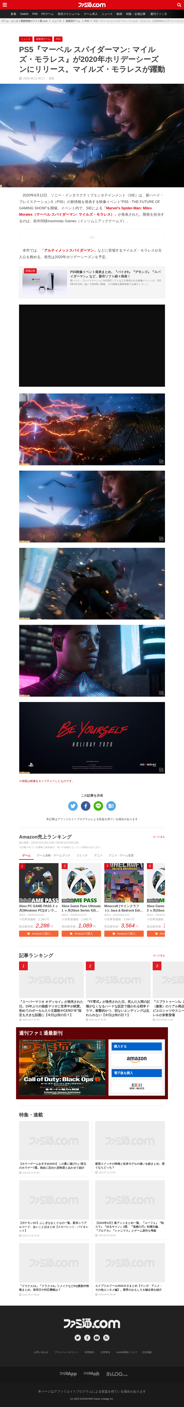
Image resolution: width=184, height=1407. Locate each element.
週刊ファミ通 (158, 13)
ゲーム (26, 855)
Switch (24, 13)
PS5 (34, 13)
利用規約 (89, 1352)
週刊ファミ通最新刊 (40, 1033)
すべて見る (159, 837)
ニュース (107, 13)
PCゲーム (47, 13)
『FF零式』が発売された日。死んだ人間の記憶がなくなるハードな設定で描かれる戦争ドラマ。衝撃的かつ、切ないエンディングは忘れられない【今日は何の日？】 (118, 1008)
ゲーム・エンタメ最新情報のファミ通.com (25, 21)
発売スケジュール (69, 13)
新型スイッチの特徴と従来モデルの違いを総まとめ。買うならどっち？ (130, 1165)
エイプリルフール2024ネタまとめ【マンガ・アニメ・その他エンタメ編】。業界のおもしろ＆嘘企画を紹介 (128, 1287)
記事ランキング (36, 955)
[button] (137, 1060)
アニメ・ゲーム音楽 (121, 855)
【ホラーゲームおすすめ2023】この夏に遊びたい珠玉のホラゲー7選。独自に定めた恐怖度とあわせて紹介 (52, 1165)
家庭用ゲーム (73, 21)
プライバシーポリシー (66, 1352)
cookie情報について (127, 1352)
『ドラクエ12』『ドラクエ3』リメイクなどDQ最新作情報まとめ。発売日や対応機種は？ (54, 1288)
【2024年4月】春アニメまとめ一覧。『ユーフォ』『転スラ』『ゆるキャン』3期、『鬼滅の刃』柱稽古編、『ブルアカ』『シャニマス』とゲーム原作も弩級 (129, 1226)
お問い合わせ (41, 1352)
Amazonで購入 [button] (38, 933)
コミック (82, 855)
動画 (119, 13)
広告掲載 (147, 1352)
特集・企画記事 (136, 13)
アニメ (98, 855)
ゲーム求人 (91, 13)
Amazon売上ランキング (45, 837)
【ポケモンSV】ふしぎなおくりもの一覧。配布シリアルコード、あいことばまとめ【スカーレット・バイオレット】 (53, 1226)
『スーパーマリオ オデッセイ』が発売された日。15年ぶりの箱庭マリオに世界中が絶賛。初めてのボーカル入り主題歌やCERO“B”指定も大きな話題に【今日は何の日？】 (51, 1008)
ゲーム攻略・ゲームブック (53, 855)
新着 (13, 13)
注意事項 (105, 1352)
